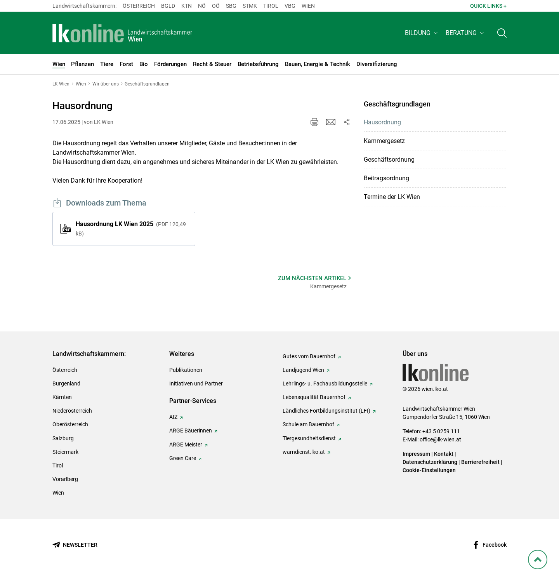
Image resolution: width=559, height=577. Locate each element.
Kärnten (62, 397)
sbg (231, 6)
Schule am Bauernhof (308, 424)
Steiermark (65, 452)
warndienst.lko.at (304, 452)
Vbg (290, 6)
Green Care (182, 458)
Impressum (416, 454)
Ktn (186, 6)
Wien (308, 6)
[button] (422, 33)
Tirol (270, 6)
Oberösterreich (70, 424)
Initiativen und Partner (196, 383)
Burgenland (66, 383)
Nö (202, 6)
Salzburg (63, 438)
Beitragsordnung (386, 178)
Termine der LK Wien (392, 196)
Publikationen (185, 370)
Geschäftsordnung (389, 159)
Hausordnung (382, 122)
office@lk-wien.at (440, 439)
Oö (216, 6)
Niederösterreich (72, 411)
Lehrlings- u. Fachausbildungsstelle (325, 383)
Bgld (168, 6)
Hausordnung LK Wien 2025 (131, 228)
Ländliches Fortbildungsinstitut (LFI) (326, 411)
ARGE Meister (185, 444)
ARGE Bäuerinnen (190, 430)
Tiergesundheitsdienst (309, 438)
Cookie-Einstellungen (429, 470)
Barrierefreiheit (480, 462)
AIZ (173, 417)
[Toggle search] (502, 33)
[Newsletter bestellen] (74, 545)
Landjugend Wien (303, 370)
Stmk (250, 6)
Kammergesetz (384, 141)
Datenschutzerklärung (430, 462)
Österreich (139, 6)
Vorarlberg (65, 479)
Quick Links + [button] (488, 6)
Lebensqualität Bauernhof (314, 397)
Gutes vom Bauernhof (309, 356)
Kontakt (443, 454)
